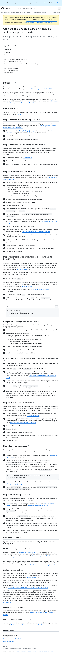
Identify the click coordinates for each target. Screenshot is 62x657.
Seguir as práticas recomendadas (17, 620)
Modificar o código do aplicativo (16, 549)
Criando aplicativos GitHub (18, 12)
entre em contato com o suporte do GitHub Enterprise (38, 22)
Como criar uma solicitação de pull (37, 506)
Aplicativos (7, 12)
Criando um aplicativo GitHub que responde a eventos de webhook (28, 587)
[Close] (57, 3)
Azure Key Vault (8, 602)
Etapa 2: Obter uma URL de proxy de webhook (36, 231)
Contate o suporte (8, 641)
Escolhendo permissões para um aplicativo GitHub (43, 565)
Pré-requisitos (10, 108)
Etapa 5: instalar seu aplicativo (18, 402)
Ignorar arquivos (26, 286)
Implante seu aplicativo (13, 570)
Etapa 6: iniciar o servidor (16, 446)
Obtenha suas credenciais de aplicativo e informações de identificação (30, 359)
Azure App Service (32, 577)
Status (29, 651)
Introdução (9, 82)
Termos (17, 651)
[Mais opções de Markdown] (19, 46)
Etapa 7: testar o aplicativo (16, 494)
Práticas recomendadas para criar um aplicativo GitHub (28, 625)
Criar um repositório (33, 415)
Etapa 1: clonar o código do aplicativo (21, 119)
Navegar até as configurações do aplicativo (23, 422)
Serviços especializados (43, 651)
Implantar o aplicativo (22, 269)
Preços (34, 651)
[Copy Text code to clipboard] (56, 306)
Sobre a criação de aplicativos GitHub (42, 89)
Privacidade (23, 651)
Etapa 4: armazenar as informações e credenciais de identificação (27, 257)
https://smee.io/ (27, 158)
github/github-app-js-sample (26, 131)
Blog (52, 651)
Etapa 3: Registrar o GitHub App (19, 171)
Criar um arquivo (13, 279)
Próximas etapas (12, 537)
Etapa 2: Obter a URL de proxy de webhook (24, 144)
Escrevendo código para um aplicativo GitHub (39, 12)
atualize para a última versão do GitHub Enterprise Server (41, 21)
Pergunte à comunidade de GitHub (13, 639)
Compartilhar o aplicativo (14, 607)
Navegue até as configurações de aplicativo (21, 321)
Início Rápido (56, 12)
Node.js (18, 114)
